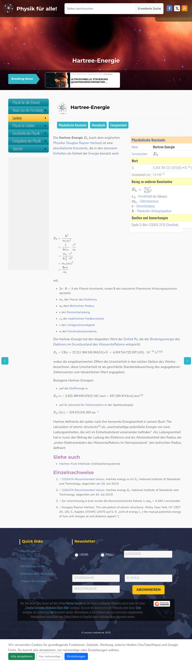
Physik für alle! (36, 8)
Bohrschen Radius (82, 306)
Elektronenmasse (149, 201)
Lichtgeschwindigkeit (81, 325)
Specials (30, 148)
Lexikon (30, 118)
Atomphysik (98, 125)
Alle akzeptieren (21, 656)
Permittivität (145, 196)
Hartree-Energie (74, 603)
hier (52, 612)
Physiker (59, 143)
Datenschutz (28, 559)
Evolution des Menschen (36, 574)
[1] (158, 351)
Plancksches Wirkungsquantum (154, 210)
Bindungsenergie (162, 339)
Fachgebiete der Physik (30, 141)
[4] (99, 426)
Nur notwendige (50, 656)
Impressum (27, 551)
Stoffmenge (77, 388)
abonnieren (148, 590)
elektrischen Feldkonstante (86, 319)
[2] (161, 351)
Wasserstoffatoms (112, 344)
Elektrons (90, 299)
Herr (84, 554)
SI (133, 167)
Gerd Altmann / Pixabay (179, 19)
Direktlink (172, 224)
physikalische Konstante (70, 148)
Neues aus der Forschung (30, 110)
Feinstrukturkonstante (82, 331)
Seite (138, 607)
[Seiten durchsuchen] (100, 8)
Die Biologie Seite (32, 566)
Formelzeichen (139, 153)
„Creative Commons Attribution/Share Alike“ (47, 607)
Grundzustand (82, 344)
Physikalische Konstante (72, 125)
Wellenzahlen (94, 405)
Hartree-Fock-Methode (74, 464)
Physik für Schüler (30, 125)
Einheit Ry (131, 339)
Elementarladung (145, 205)
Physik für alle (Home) (26, 102)
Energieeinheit (118, 125)
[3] (141, 394)
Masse (73, 299)
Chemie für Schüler (33, 581)
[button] (173, 79)
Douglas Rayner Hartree (83, 143)
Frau (110, 554)
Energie (93, 153)
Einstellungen (76, 656)
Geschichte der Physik (30, 133)
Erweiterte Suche (149, 9)
